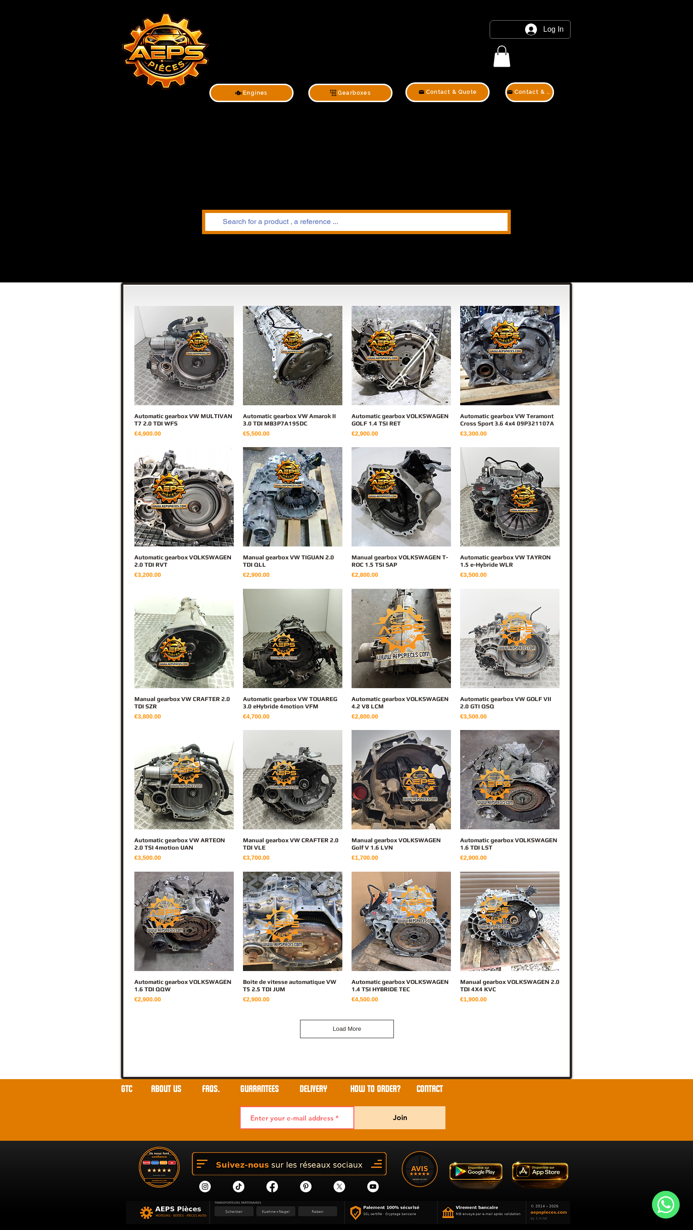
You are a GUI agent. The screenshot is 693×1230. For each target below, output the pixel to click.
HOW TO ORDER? (375, 1089)
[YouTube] (373, 1186)
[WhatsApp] (666, 1205)
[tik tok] (238, 1186)
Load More (347, 1028)
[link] (502, 56)
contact (429, 1089)
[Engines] (251, 93)
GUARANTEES (259, 1089)
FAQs (210, 1089)
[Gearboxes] (350, 93)
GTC (126, 1089)
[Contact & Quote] (447, 92)
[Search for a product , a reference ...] (355, 222)
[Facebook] (272, 1186)
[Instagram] (205, 1186)
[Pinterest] (306, 1186)
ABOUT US (167, 1089)
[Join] (399, 1117)
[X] (339, 1186)
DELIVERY (313, 1089)
